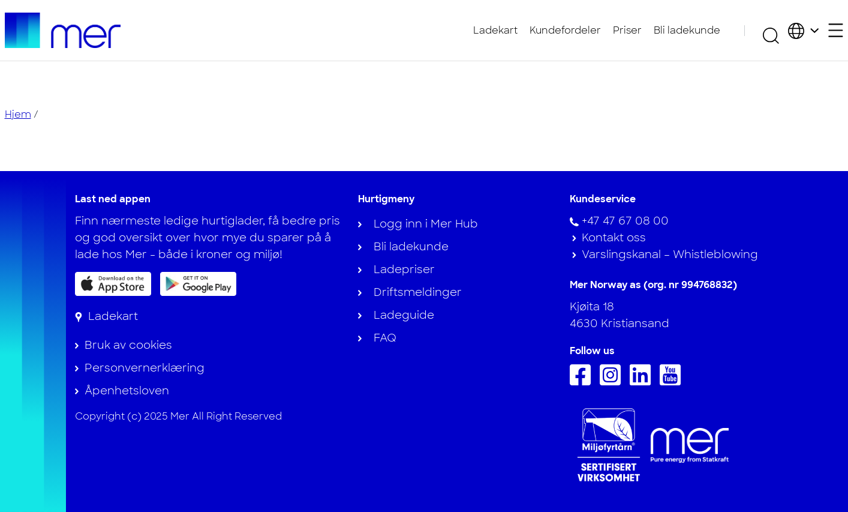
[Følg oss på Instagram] (613, 382)
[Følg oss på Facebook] (583, 382)
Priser (627, 30)
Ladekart (495, 30)
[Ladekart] (106, 316)
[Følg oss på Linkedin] (643, 382)
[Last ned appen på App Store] (113, 284)
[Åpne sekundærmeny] (836, 30)
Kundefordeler (565, 30)
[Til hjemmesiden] (63, 30)
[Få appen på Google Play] (198, 283)
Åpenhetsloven (127, 391)
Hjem (18, 114)
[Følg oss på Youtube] (673, 382)
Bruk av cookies (128, 345)
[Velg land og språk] (803, 30)
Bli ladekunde (687, 30)
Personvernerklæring (145, 368)
